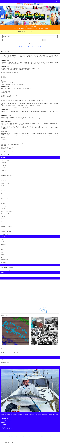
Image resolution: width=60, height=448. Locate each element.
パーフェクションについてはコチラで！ (38, 31)
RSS (52, 436)
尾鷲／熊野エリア (4, 247)
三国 (2, 239)
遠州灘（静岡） (4, 262)
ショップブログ (48, 436)
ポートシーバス (39, 46)
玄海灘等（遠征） (4, 259)
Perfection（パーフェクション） (7, 270)
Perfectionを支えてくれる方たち (7, 267)
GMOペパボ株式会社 (40, 55)
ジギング (20, 46)
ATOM (54, 436)
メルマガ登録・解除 (41, 436)
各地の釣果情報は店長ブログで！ (20, 31)
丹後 (2, 257)
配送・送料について (12, 436)
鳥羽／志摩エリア (4, 244)
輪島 (2, 249)
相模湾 (2, 252)
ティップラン (32, 46)
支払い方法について (5, 436)
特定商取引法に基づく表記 (25, 436)
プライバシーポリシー (34, 436)
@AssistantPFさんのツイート (6, 315)
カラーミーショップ (17, 56)
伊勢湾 (2, 241)
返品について (18, 436)
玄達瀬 (2, 254)
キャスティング (26, 46)
